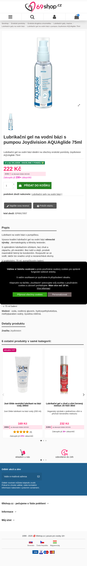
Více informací (43, 288)
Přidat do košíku (34, 185)
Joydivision (15, 330)
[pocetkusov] (8, 185)
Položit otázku (45, 206)
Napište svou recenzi (18, 206)
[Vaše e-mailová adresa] (18, 477)
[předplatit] (38, 477)
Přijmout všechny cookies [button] (30, 294)
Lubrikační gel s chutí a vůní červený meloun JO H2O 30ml (64, 404)
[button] (41, 440)
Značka (5, 330)
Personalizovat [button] (59, 294)
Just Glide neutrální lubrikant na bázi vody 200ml (22, 404)
